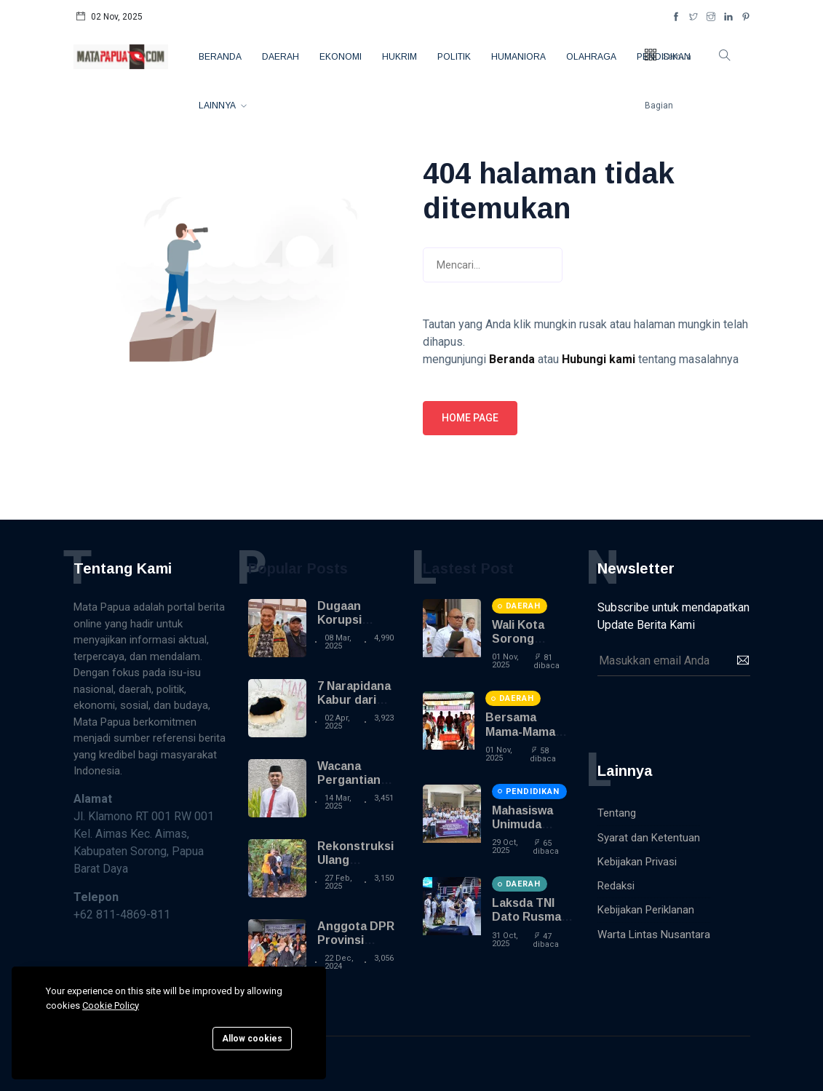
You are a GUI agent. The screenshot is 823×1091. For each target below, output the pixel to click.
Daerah (280, 57)
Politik (454, 57)
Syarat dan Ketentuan (648, 837)
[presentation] (708, 711)
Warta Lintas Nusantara (653, 934)
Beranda (220, 57)
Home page (470, 418)
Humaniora (518, 57)
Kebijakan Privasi (637, 861)
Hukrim (399, 57)
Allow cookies (252, 1039)
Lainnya (218, 105)
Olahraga (591, 57)
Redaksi (616, 885)
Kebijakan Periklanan (645, 909)
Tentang (616, 813)
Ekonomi (340, 57)
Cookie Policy (110, 1005)
